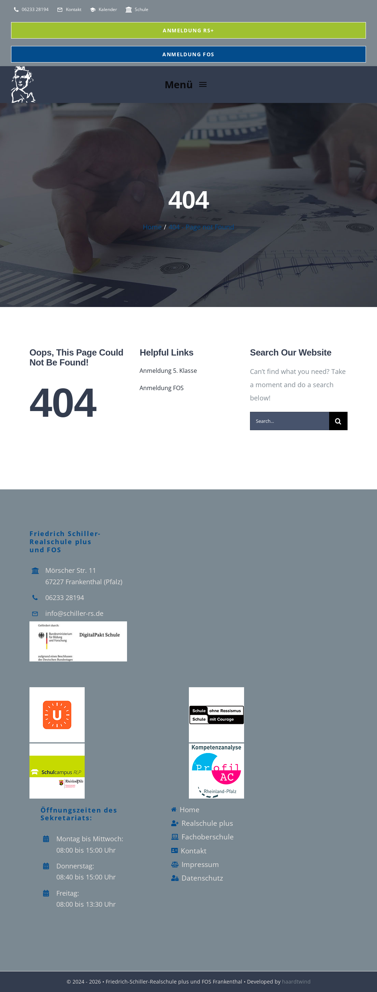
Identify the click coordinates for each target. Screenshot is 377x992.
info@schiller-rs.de (74, 613)
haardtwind (296, 981)
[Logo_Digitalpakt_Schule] (78, 624)
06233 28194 (64, 597)
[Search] (338, 421)
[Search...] (289, 421)
